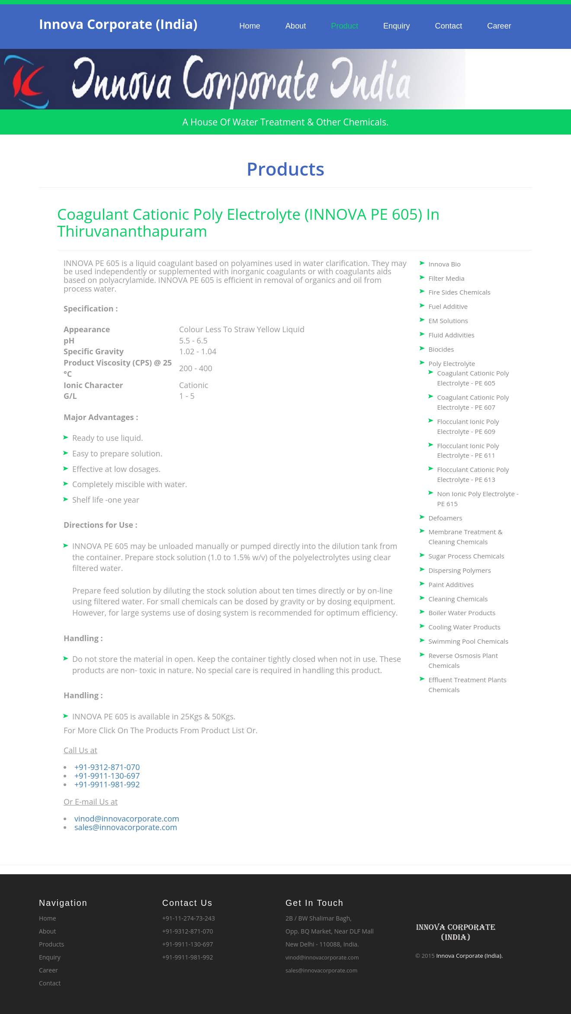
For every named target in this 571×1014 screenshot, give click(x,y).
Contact (448, 26)
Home (249, 26)
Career (499, 26)
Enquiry (396, 26)
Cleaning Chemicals (458, 598)
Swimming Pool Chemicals (469, 641)
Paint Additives (451, 584)
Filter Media (447, 278)
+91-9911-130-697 (107, 775)
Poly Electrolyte (452, 363)
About (296, 26)
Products (51, 944)
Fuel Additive (448, 306)
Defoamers (445, 517)
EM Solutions (448, 320)
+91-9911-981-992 (107, 784)
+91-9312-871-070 (107, 767)
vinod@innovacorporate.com (126, 818)
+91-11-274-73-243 (188, 918)
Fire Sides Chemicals (460, 292)
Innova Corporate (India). (469, 955)
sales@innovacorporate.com (125, 827)
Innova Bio (445, 264)
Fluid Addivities (452, 335)
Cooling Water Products (465, 627)
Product (344, 26)
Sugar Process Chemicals (466, 556)
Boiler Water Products (462, 612)
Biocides (441, 349)
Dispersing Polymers (460, 570)
